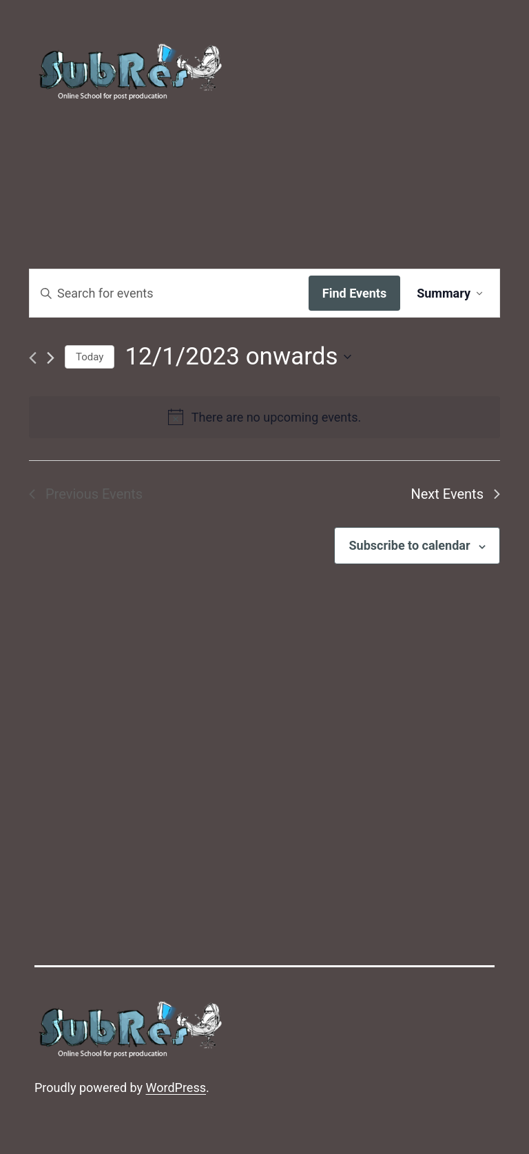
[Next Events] (50, 357)
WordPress (176, 1087)
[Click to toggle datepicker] (238, 357)
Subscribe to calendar (409, 545)
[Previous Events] (33, 357)
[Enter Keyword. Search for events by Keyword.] (169, 293)
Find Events (354, 293)
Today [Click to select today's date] (89, 357)
